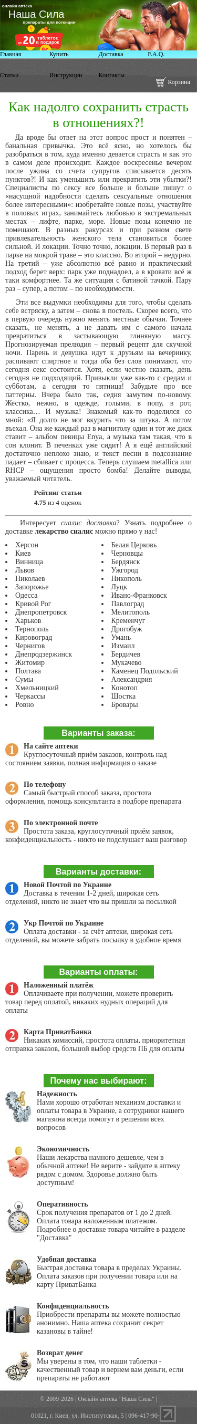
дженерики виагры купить (16, 1)
